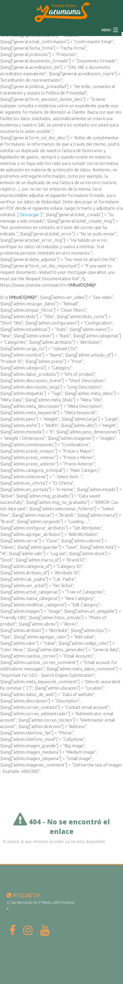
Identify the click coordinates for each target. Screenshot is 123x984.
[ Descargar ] (29, 214)
